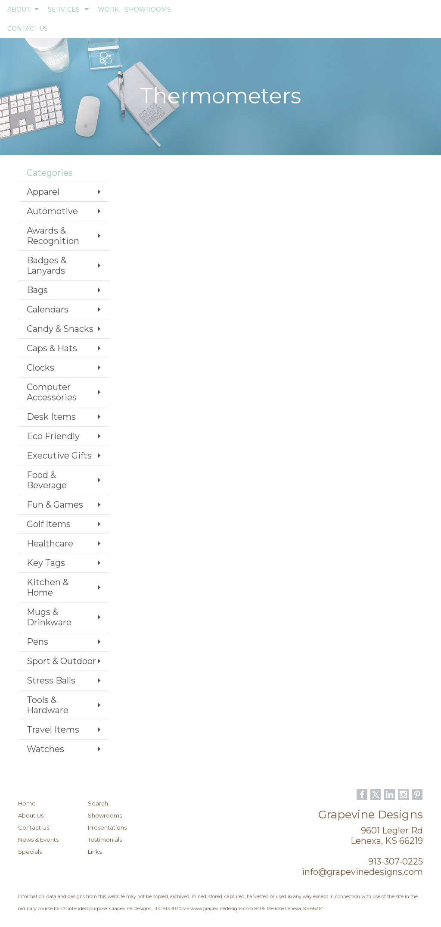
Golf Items (49, 524)
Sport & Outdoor (61, 661)
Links (95, 851)
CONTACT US (27, 28)
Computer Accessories (52, 392)
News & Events (38, 839)
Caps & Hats (52, 348)
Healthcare (50, 543)
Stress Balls (51, 680)
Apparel (43, 192)
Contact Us (33, 827)
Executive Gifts (59, 455)
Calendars (47, 309)
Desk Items (51, 417)
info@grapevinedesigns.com (362, 872)
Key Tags (46, 563)
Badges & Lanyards (46, 265)
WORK (108, 9)
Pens (37, 642)
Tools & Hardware (47, 705)
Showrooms (105, 815)
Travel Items (53, 729)
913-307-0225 (395, 861)
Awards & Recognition (53, 235)
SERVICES (64, 9)
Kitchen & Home (47, 587)
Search (98, 803)
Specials (30, 851)
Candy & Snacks (60, 329)
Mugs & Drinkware (49, 617)
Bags (37, 290)
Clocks (40, 367)
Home (27, 803)
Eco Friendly (53, 436)
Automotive (52, 211)
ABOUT (18, 9)
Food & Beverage (47, 480)
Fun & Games (55, 504)
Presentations (107, 827)
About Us (30, 815)
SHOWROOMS (148, 9)
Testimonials (105, 839)
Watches (45, 749)
